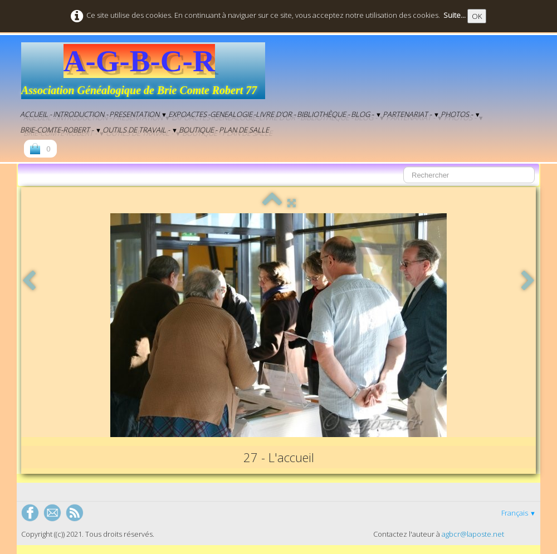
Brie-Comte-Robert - (60, 130)
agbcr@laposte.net (473, 534)
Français (518, 513)
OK (477, 16)
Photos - (461, 114)
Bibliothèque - (323, 114)
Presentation (138, 114)
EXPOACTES (187, 114)
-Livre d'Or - (274, 114)
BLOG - (366, 114)
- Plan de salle (242, 130)
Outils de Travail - (140, 130)
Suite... (454, 15)
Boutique (196, 130)
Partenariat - (411, 114)
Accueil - (36, 114)
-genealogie (230, 114)
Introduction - (80, 114)
